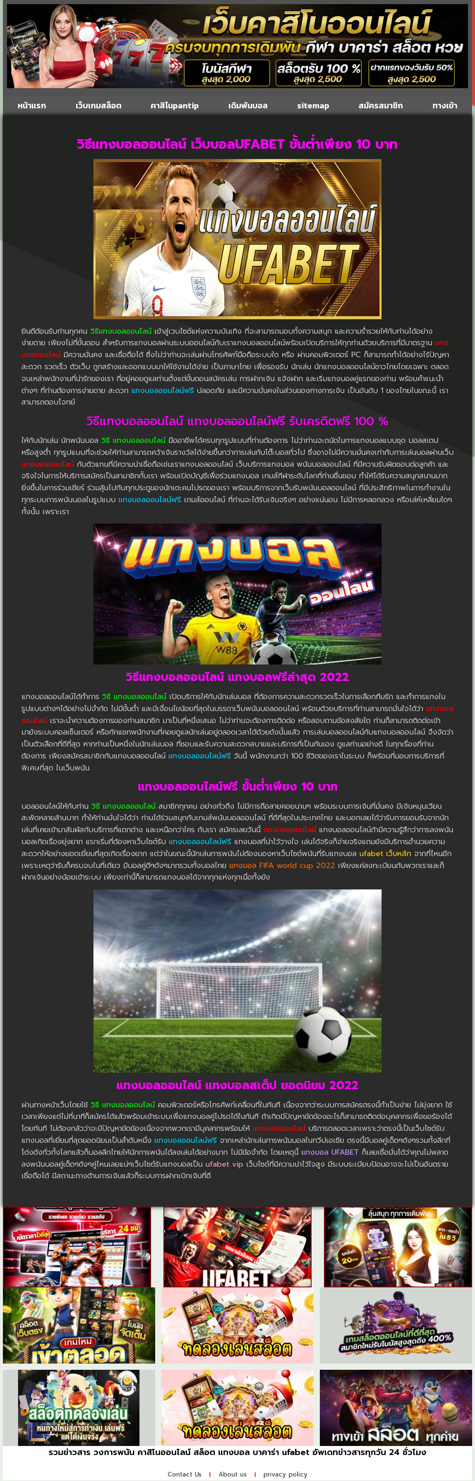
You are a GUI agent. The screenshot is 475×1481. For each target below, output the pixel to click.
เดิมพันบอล (248, 105)
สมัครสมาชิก (381, 105)
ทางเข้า (445, 105)
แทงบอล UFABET (330, 1152)
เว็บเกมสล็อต (98, 105)
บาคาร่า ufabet (281, 1452)
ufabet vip (224, 1164)
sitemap (313, 105)
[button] (16, 48)
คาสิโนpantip (175, 105)
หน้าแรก (32, 105)
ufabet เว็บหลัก (385, 853)
